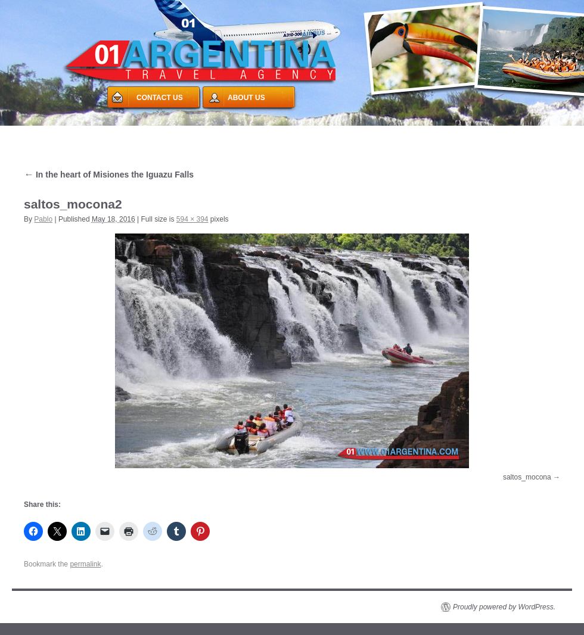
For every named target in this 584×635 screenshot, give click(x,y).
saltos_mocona (527, 477)
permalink (85, 564)
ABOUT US (246, 98)
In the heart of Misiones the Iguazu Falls (109, 174)
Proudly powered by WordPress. (504, 607)
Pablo (43, 219)
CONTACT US (159, 98)
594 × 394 (192, 219)
